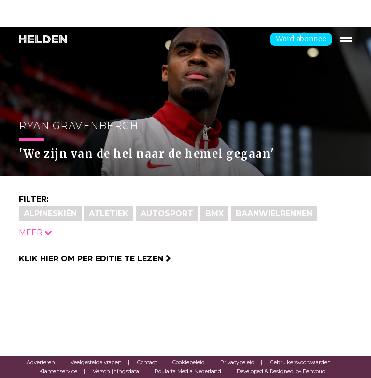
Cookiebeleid (188, 362)
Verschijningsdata (116, 371)
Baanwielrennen (274, 213)
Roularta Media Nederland (188, 371)
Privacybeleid (237, 362)
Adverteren (41, 362)
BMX (214, 213)
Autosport (167, 213)
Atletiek (108, 213)
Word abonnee (301, 38)
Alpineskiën (50, 213)
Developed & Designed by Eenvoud (281, 371)
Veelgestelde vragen (96, 362)
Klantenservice (58, 371)
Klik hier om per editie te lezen (95, 258)
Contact (147, 362)
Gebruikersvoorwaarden (300, 362)
